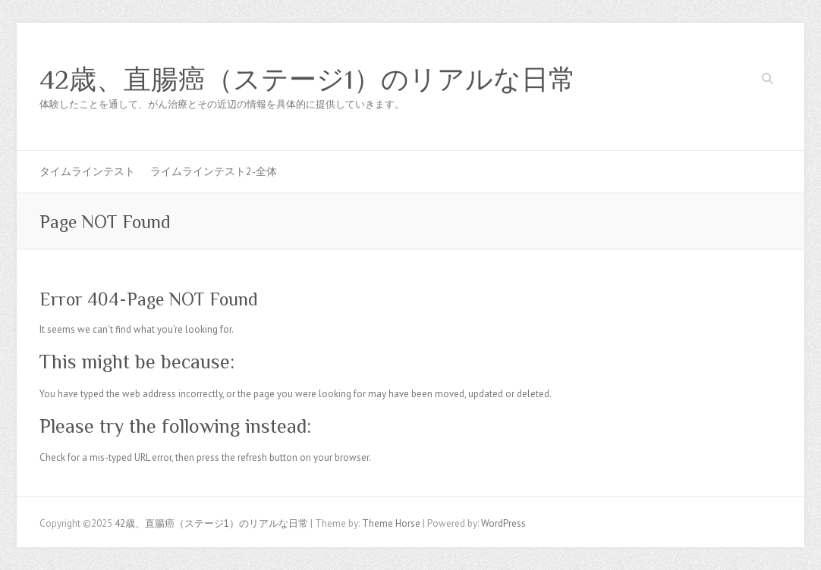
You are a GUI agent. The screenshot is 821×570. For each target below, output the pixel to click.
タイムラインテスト (87, 171)
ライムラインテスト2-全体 (213, 171)
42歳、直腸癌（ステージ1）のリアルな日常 (307, 79)
